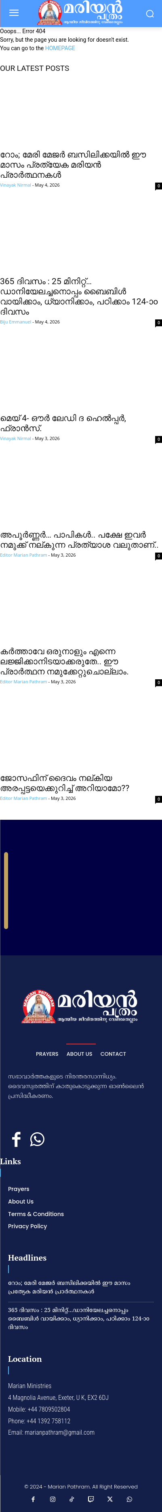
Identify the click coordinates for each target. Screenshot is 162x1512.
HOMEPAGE (60, 48)
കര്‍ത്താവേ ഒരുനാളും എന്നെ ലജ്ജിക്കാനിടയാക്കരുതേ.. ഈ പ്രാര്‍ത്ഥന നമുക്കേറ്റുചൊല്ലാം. (64, 661)
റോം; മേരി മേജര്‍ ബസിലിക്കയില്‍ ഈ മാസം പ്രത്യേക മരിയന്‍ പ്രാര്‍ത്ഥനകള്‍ (73, 165)
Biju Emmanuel (15, 322)
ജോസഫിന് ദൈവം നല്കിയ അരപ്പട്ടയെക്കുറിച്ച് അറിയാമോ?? (64, 783)
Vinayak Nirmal (15, 185)
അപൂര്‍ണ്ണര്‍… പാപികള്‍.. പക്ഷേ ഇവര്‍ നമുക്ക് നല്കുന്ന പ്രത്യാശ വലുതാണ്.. (79, 540)
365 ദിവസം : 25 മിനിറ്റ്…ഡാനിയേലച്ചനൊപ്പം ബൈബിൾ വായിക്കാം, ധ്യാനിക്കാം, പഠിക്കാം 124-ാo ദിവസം (79, 296)
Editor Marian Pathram (23, 555)
